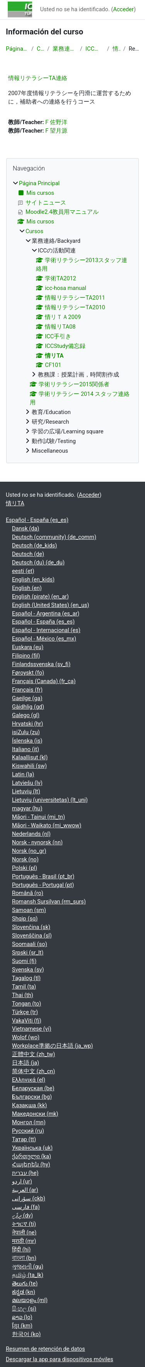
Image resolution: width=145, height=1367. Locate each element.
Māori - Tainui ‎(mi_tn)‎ (38, 816)
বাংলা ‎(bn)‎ (24, 1258)
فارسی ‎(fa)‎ (26, 1206)
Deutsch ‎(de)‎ (28, 554)
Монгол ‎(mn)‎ (29, 1122)
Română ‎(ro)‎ (27, 893)
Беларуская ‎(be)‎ (33, 1088)
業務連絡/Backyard (65, 48)
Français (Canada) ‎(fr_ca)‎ (44, 681)
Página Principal (17, 48)
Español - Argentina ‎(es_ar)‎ (45, 613)
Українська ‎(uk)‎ (32, 1147)
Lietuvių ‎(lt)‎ (26, 791)
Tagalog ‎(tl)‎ (26, 978)
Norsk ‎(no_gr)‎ (29, 850)
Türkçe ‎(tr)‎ (25, 1012)
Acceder (123, 9)
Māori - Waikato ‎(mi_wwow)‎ (46, 825)
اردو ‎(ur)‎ (22, 1181)
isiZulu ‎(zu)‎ (26, 732)
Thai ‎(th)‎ (22, 995)
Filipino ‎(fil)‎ (26, 655)
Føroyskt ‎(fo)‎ (28, 672)
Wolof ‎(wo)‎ (25, 1037)
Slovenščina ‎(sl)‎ (32, 935)
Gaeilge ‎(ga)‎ (27, 698)
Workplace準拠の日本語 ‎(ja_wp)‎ (52, 1045)
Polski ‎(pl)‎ (24, 867)
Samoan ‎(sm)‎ (29, 910)
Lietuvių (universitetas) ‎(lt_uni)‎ (50, 799)
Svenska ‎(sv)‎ (28, 969)
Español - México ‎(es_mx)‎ (44, 638)
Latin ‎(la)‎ (23, 774)
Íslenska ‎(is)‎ (27, 740)
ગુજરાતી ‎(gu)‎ (27, 1266)
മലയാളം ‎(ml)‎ (30, 1300)
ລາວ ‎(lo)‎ (22, 1317)
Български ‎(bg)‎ (32, 1096)
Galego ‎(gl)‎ (25, 715)
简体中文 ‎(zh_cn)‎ (33, 1071)
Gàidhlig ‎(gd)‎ (28, 706)
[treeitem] (72, 317)
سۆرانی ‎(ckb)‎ (28, 1198)
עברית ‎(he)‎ (25, 1172)
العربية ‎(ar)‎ (25, 1189)
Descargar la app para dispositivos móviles (59, 1359)
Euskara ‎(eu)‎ (27, 647)
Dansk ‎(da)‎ (25, 528)
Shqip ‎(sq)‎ (25, 918)
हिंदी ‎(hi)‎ (21, 1249)
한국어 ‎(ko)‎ (26, 1334)
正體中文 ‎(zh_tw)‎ (33, 1054)
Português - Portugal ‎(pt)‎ (43, 884)
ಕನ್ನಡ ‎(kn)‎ (23, 1292)
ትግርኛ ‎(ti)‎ (24, 1223)
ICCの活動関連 (94, 48)
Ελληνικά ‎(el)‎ (28, 1079)
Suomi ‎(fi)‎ (24, 961)
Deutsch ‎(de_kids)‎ (34, 545)
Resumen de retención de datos (45, 1348)
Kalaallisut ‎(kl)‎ (30, 757)
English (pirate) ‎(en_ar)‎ (40, 596)
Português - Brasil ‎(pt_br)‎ (43, 876)
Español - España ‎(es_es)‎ (37, 519)
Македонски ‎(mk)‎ (35, 1113)
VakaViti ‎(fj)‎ (26, 1020)
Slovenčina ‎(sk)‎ (31, 927)
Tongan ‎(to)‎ (26, 1003)
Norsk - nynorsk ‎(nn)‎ (37, 842)
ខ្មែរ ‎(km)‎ (22, 1325)
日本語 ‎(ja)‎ (25, 1062)
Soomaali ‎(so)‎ (29, 944)
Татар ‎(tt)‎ (24, 1139)
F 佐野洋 (56, 122)
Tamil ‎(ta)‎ (24, 986)
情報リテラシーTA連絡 (37, 78)
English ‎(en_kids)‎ (33, 579)
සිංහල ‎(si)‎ (24, 1308)
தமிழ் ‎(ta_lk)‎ (27, 1275)
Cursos (40, 48)
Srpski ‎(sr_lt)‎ (27, 952)
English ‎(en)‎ (27, 588)
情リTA (116, 48)
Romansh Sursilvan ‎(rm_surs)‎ (49, 901)
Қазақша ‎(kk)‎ (29, 1105)
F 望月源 (56, 130)
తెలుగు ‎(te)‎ (25, 1283)
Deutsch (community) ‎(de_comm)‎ (54, 537)
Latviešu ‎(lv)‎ (27, 782)
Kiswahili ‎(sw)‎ (29, 765)
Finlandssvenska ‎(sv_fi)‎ (41, 664)
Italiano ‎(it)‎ (25, 749)
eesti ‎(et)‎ (23, 571)
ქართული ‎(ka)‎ (31, 1156)
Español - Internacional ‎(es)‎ (46, 630)
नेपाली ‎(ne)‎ (24, 1232)
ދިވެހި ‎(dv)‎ (22, 1215)
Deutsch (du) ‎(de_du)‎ (38, 562)
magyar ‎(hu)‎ (27, 808)
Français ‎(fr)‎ (27, 689)
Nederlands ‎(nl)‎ (31, 833)
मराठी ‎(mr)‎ (24, 1240)
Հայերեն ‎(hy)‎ (31, 1164)
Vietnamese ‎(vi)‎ (31, 1028)
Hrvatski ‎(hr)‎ (27, 723)
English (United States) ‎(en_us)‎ (50, 605)
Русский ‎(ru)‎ (28, 1130)
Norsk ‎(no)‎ (25, 859)
